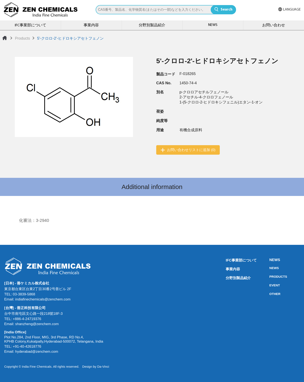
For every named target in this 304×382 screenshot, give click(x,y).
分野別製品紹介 (152, 25)
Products (22, 38)
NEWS (212, 25)
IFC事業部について (30, 25)
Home (4, 38)
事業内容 (91, 25)
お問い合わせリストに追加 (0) (191, 150)
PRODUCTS (270, 276)
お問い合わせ (273, 25)
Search (226, 10)
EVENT (270, 285)
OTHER (270, 294)
